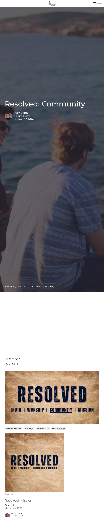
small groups (58, 428)
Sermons (9, 286)
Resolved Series (13, 428)
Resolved (22, 286)
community (43, 428)
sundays (29, 428)
